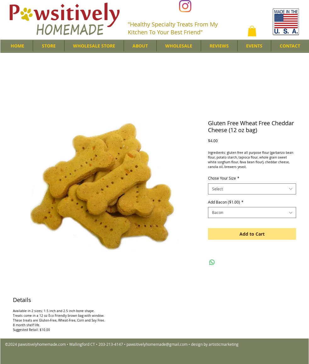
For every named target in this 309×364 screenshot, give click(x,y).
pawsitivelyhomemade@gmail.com (157, 344)
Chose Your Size (223, 178)
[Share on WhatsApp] (212, 262)
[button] (252, 31)
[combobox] (252, 188)
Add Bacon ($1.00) (226, 201)
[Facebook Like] (237, 6)
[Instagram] (185, 6)
